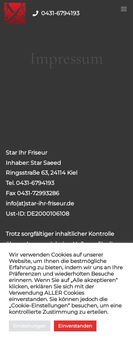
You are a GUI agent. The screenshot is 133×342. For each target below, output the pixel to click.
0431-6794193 (54, 13)
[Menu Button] (124, 9)
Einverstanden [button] (75, 326)
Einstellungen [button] (29, 326)
